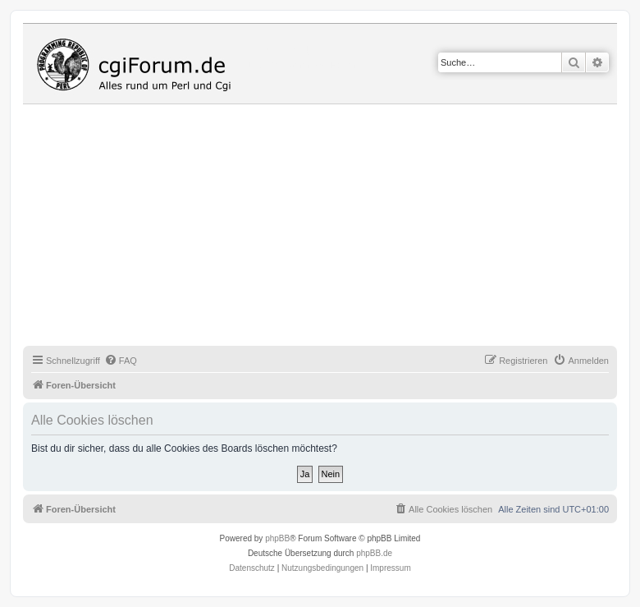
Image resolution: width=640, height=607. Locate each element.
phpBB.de (374, 553)
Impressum (390, 568)
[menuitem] (120, 360)
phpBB (277, 538)
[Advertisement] (331, 228)
